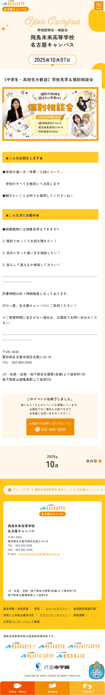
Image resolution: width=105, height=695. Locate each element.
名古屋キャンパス (88, 489)
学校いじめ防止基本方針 (18, 615)
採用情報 (79, 615)
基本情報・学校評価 (15, 608)
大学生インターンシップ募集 (21, 621)
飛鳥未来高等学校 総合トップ (53, 489)
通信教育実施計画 (84, 608)
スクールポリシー (56, 608)
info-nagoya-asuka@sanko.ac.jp (39, 554)
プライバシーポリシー (54, 615)
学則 (37, 608)
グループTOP (21, 489)
